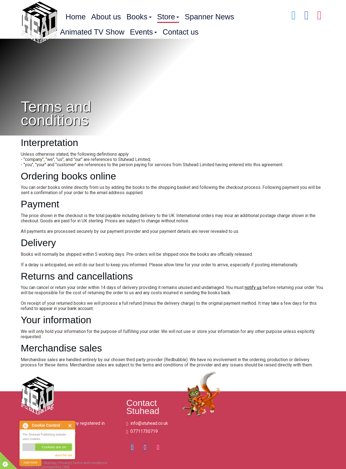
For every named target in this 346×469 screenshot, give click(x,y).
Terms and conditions (90, 463)
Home (76, 16)
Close (70, 426)
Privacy (64, 463)
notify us (253, 287)
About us (106, 16)
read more (30, 462)
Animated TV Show (92, 32)
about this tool (63, 455)
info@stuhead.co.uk (149, 423)
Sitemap (50, 463)
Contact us (180, 32)
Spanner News (209, 16)
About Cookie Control (25, 425)
